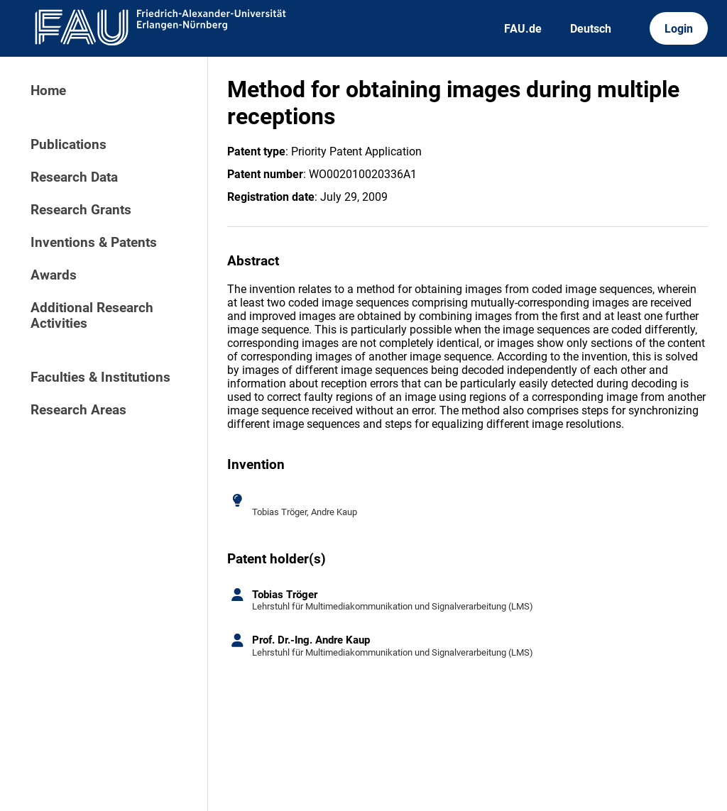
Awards (54, 275)
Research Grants (81, 210)
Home (48, 91)
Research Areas (78, 410)
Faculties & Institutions (100, 377)
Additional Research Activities (92, 315)
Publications (68, 145)
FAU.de (523, 28)
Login (679, 28)
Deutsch (590, 28)
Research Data (74, 177)
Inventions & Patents (94, 242)
